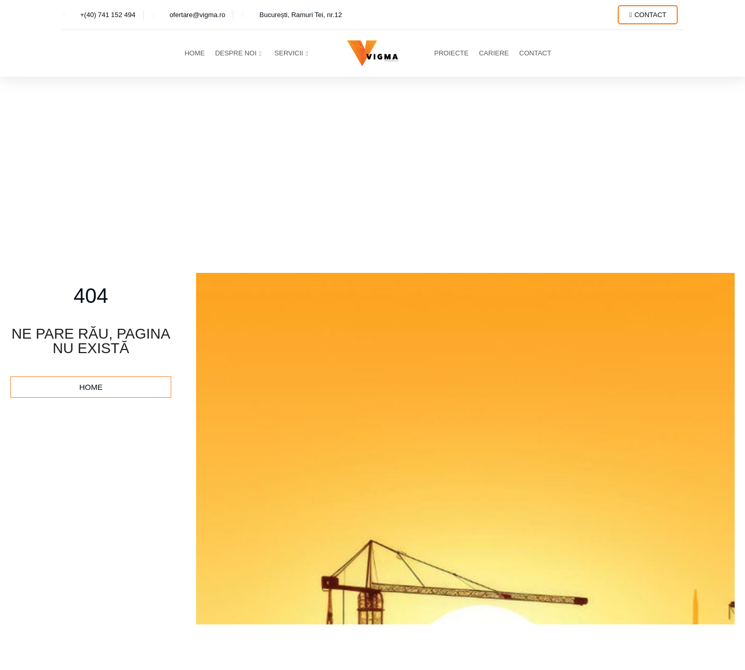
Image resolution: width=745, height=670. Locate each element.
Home (195, 53)
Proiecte (451, 53)
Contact (535, 53)
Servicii (291, 53)
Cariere (494, 53)
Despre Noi (238, 53)
